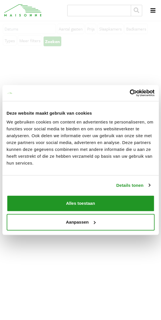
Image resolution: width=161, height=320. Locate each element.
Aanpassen (80, 222)
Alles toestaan (80, 203)
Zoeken (136, 10)
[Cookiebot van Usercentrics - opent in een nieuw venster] (129, 93)
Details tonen (129, 185)
